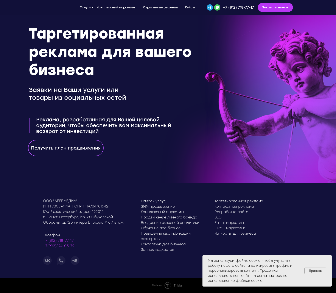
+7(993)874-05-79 (59, 246)
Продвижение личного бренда (169, 217)
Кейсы (190, 7)
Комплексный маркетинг (116, 7)
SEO (218, 217)
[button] (275, 7)
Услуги (85, 7)
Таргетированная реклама (239, 201)
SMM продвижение (158, 206)
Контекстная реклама (234, 206)
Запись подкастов (157, 250)
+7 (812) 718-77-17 (238, 7)
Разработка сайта (231, 212)
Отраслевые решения (160, 7)
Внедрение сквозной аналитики (170, 223)
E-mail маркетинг (230, 223)
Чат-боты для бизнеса (235, 233)
